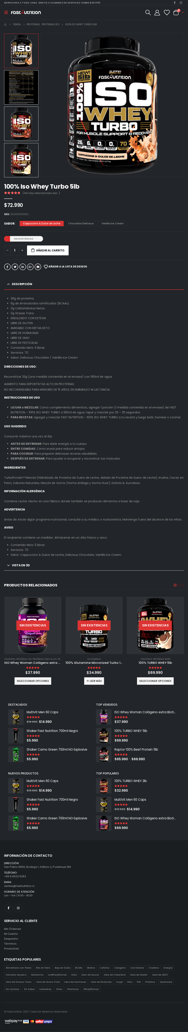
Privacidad (11, 949)
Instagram (18, 909)
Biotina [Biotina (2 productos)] (91, 968)
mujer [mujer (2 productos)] (119, 982)
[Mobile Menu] (7, 12)
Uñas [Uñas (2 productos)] (59, 989)
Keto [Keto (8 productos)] (74, 975)
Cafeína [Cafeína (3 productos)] (104, 968)
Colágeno (9, 659)
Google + (30, 267)
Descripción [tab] (22, 284)
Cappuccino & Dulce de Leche (41, 223)
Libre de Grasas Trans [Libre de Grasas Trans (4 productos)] (19, 982)
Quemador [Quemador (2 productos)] (166, 982)
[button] (175, 585)
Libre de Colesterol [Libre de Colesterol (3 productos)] (115, 975)
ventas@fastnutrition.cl (19, 886)
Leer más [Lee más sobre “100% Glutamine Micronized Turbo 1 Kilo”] (96, 681)
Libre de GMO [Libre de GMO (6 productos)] (160, 975)
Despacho (11, 939)
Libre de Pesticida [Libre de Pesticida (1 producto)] (101, 982)
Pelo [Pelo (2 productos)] (129, 982)
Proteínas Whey (161, 659)
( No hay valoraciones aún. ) (41, 193)
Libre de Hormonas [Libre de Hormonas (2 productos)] (75, 982)
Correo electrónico (38, 267)
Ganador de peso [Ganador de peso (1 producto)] (16, 975)
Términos (10, 944)
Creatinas (146, 659)
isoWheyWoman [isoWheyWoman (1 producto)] (57, 975)
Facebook (7, 267)
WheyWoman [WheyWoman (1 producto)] (91, 989)
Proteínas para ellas (45, 659)
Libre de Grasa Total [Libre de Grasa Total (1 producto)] (48, 982)
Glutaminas (94, 659)
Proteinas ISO (24, 659)
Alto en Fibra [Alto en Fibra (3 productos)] (43, 968)
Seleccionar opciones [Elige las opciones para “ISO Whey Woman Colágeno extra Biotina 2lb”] (33, 681)
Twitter (15, 267)
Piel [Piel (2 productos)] (139, 982)
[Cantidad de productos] (14, 250)
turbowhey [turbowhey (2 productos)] (46, 989)
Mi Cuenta (11, 934)
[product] (32, 625)
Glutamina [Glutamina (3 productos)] (37, 975)
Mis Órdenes (12, 929)
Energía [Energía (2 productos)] (168, 968)
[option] (21, 51)
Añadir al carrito (50, 250)
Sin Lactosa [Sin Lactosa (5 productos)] (12, 989)
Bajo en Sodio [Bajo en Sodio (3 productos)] (63, 968)
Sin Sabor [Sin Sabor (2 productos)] (29, 989)
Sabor (9, 223)
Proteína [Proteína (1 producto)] (150, 982)
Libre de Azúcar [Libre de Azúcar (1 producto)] (90, 975)
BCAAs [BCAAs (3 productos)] (79, 968)
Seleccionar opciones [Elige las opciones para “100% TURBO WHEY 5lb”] (155, 681)
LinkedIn (22, 267)
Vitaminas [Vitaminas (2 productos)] (73, 989)
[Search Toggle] (148, 12)
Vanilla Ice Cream (113, 223)
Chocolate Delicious (81, 223)
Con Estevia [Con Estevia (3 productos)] (137, 968)
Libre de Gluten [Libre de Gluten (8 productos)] (138, 975)
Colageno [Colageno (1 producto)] (120, 968)
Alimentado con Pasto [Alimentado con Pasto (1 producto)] (18, 968)
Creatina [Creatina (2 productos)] (154, 968)
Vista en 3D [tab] (21, 565)
